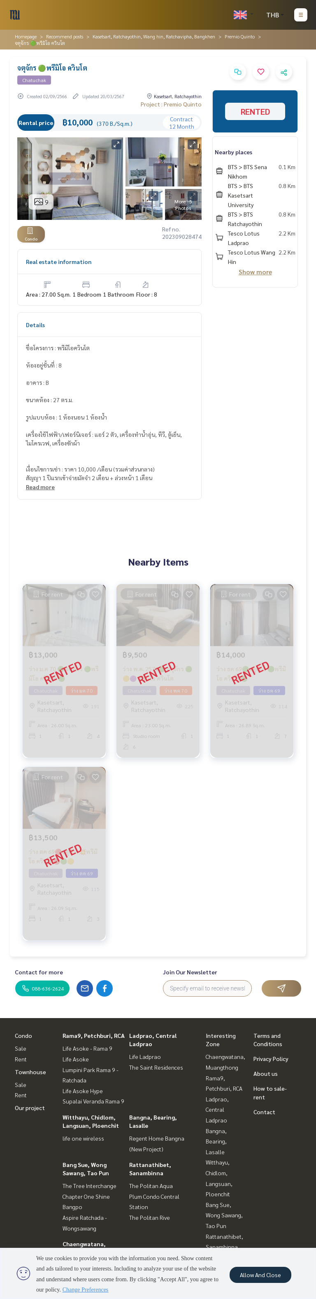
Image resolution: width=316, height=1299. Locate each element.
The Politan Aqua (151, 1185)
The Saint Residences (156, 1067)
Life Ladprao (145, 1056)
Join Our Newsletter (190, 972)
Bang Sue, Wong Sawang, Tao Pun (224, 1215)
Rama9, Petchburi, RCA (94, 1035)
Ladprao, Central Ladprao (217, 1109)
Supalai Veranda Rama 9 (93, 1101)
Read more (40, 486)
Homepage (26, 36)
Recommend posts (64, 36)
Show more (255, 271)
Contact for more (39, 972)
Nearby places (233, 152)
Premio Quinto (240, 36)
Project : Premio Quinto (171, 104)
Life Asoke (76, 1059)
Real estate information (58, 261)
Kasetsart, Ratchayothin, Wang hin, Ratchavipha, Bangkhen (154, 36)
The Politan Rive (149, 1217)
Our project (30, 1107)
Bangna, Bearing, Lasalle (216, 1141)
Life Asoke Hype (83, 1090)
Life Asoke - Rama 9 (87, 1048)
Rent (21, 1059)
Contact (264, 1111)
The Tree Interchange (89, 1185)
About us (265, 1073)
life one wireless (83, 1138)
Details (35, 324)
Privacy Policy (270, 1058)
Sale (20, 1048)
